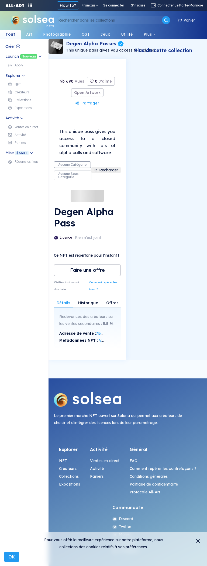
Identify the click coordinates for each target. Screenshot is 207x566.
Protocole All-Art (145, 492)
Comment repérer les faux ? (103, 285)
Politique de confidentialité (154, 484)
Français (88, 5)
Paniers (97, 476)
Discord (122, 519)
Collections (69, 476)
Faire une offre (87, 270)
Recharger (106, 170)
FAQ (133, 460)
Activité (97, 468)
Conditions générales (149, 476)
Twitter (121, 526)
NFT (63, 460)
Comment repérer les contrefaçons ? (163, 468)
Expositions (69, 484)
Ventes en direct (104, 460)
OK (11, 557)
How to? (68, 5)
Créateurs (68, 468)
